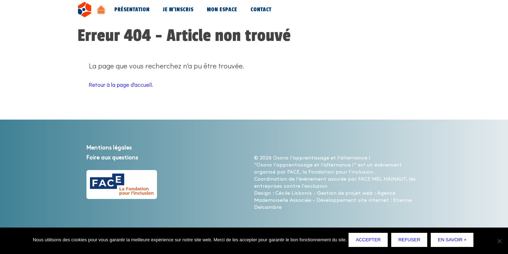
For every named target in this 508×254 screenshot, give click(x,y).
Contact (260, 9)
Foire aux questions (120, 157)
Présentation (132, 9)
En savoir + (454, 241)
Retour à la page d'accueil (129, 84)
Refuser (411, 241)
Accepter (369, 241)
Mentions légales (116, 147)
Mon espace (222, 9)
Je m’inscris (178, 9)
